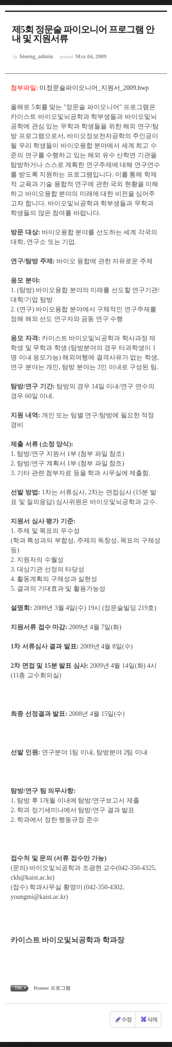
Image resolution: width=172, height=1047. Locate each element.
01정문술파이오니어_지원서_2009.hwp (94, 87)
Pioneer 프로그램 (51, 988)
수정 (123, 1019)
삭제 (148, 1019)
